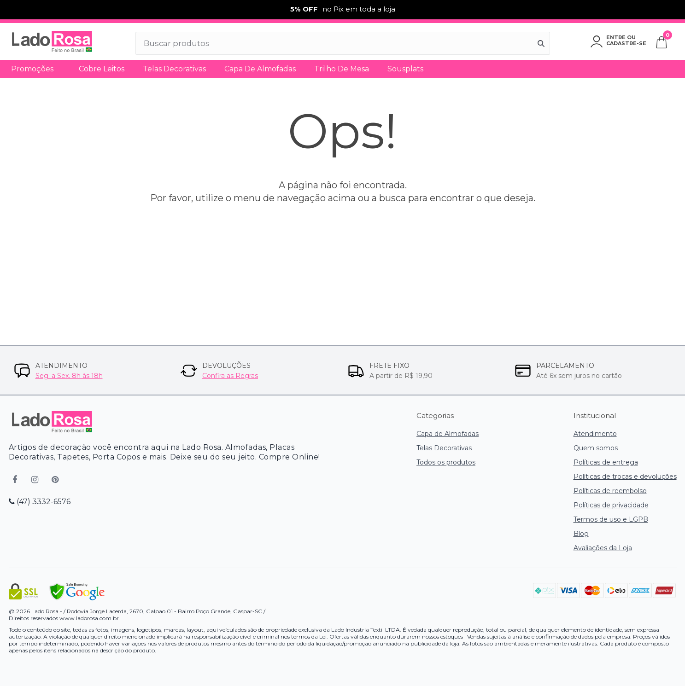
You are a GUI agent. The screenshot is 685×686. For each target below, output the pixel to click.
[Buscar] (541, 43)
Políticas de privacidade (611, 505)
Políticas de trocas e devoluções (625, 476)
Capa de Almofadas (260, 68)
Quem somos (596, 448)
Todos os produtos (445, 462)
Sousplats (405, 68)
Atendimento (595, 434)
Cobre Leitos (101, 68)
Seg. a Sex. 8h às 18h (69, 376)
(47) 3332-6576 (39, 501)
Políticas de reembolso (610, 491)
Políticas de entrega (606, 462)
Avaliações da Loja (603, 548)
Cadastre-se (626, 43)
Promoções (32, 68)
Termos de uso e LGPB (611, 519)
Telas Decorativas (174, 68)
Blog (581, 533)
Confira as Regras (230, 376)
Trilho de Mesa (341, 68)
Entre (616, 37)
